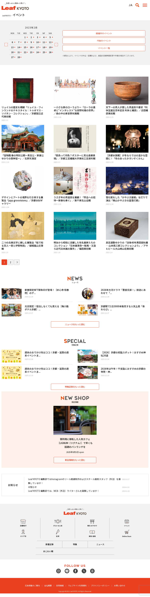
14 (18, 47)
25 (44, 52)
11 (44, 42)
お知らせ (32, 490)
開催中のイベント (104, 33)
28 (18, 57)
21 (18, 52)
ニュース (101, 547)
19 (50, 47)
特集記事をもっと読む (75, 390)
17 (37, 47)
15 (25, 47)
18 (44, 47)
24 (37, 52)
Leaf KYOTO (6, 15)
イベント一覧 (104, 48)
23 (31, 52)
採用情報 (60, 589)
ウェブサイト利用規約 (77, 589)
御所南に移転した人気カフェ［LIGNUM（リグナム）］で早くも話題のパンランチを (75, 446)
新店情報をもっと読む (75, 463)
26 (50, 52)
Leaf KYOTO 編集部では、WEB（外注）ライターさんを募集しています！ (63, 494)
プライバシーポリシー (100, 589)
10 (37, 42)
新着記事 (49, 547)
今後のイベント (104, 40)
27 (12, 57)
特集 (75, 547)
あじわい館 (49, 554)
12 (50, 42)
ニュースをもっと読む (75, 326)
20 (12, 52)
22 (25, 52)
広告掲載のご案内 (32, 589)
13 (12, 47)
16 (31, 47)
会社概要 (48, 589)
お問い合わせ (119, 589)
